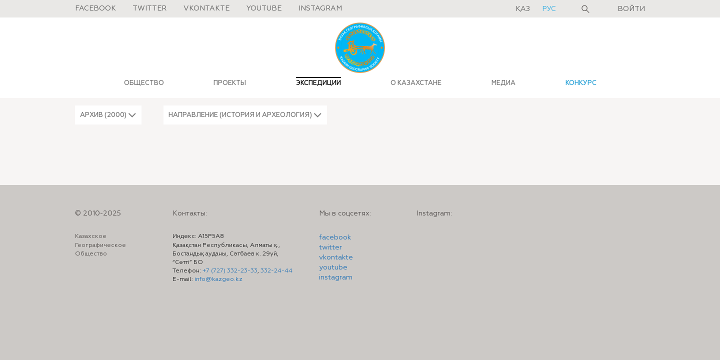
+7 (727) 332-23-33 (230, 271)
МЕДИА (504, 83)
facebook (335, 237)
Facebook (95, 8)
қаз (524, 9)
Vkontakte (207, 8)
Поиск (585, 9)
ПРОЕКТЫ (230, 83)
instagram (335, 277)
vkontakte (336, 257)
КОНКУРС (581, 83)
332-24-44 (276, 271)
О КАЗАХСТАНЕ (416, 83)
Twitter (149, 8)
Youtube (264, 8)
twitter (330, 247)
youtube (333, 267)
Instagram (320, 8)
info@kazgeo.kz (218, 279)
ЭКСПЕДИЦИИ (318, 83)
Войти (631, 9)
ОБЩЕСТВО (144, 83)
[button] (108, 115)
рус (549, 9)
